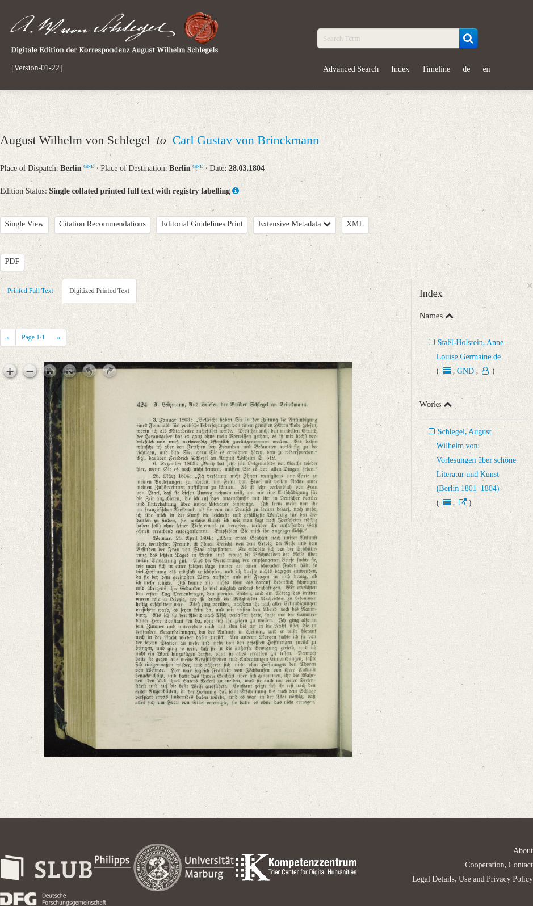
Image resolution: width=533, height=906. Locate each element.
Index (400, 69)
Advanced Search (351, 69)
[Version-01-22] (36, 68)
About (523, 850)
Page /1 (33, 337)
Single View (24, 224)
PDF (12, 261)
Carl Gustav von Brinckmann (246, 140)
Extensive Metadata (294, 224)
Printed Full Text (30, 291)
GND (89, 166)
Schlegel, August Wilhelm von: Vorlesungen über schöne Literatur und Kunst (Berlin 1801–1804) (477, 460)
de (466, 69)
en (486, 69)
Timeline (436, 69)
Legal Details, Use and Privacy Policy (472, 879)
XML (355, 224)
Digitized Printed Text (99, 291)
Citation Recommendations (102, 224)
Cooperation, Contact (499, 865)
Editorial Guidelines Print (202, 224)
